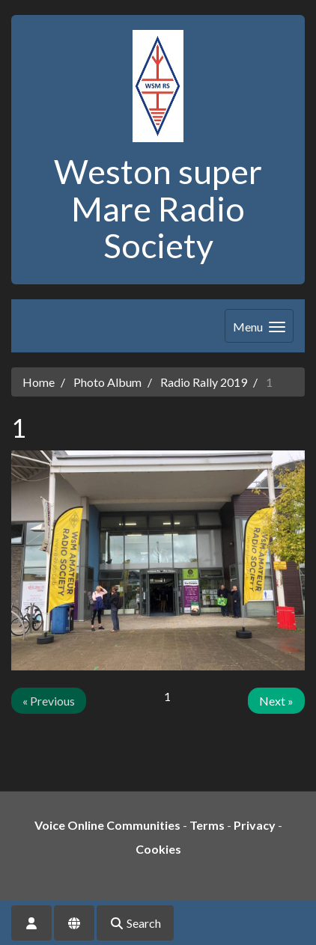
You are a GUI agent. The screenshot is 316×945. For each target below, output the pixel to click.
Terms (207, 825)
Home (38, 382)
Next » (276, 701)
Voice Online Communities (107, 825)
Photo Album (107, 382)
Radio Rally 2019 (203, 382)
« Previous (48, 701)
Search (135, 923)
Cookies (158, 849)
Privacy (255, 825)
